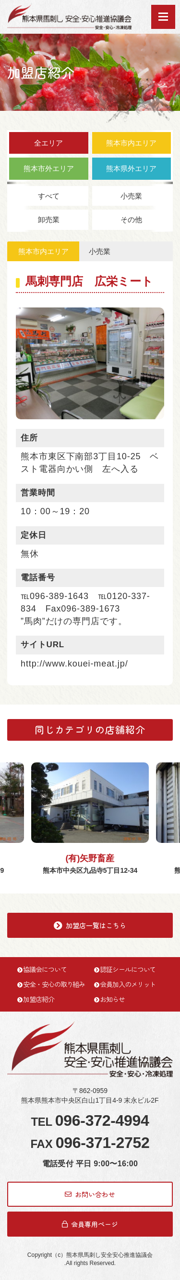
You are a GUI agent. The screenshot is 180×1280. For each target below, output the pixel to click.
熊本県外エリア (131, 168)
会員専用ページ (90, 1224)
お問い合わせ (90, 1194)
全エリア (48, 143)
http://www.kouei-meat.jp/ (74, 663)
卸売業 (49, 219)
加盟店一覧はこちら (90, 925)
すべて (49, 196)
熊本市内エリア (131, 143)
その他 (131, 219)
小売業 (131, 196)
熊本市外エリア (49, 168)
